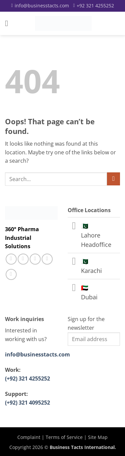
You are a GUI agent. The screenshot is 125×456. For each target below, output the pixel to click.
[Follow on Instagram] (23, 259)
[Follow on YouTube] (11, 274)
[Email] (40, 5)
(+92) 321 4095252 (27, 402)
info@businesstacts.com (37, 354)
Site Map (98, 437)
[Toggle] (74, 226)
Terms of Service (64, 437)
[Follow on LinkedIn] (47, 259)
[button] (9, 23)
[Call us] (35, 259)
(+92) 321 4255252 (27, 378)
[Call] (93, 5)
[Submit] (113, 178)
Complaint (28, 437)
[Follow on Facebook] (11, 259)
